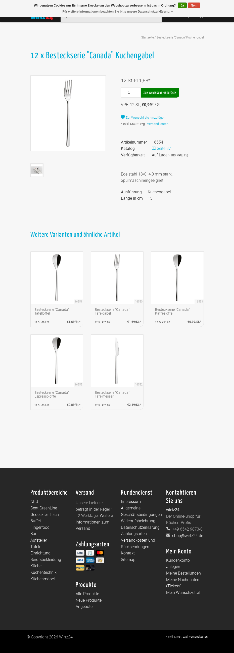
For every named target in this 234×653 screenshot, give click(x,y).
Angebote (84, 606)
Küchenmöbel (42, 579)
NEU (34, 501)
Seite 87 (161, 148)
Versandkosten (157, 124)
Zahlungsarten (134, 533)
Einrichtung (40, 553)
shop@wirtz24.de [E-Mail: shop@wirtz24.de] (187, 535)
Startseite (147, 37)
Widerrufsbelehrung (138, 520)
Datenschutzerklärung (140, 527)
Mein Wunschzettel (183, 592)
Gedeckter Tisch (44, 514)
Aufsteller (38, 540)
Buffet (35, 520)
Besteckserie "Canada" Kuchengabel (180, 37)
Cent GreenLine (43, 508)
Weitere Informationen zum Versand (94, 522)
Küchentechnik (43, 572)
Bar (33, 533)
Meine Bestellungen (183, 573)
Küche (35, 565)
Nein (194, 5)
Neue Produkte (89, 600)
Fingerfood (40, 527)
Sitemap (128, 559)
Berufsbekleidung (45, 559)
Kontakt (128, 553)
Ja (182, 5)
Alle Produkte (87, 593)
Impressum (131, 501)
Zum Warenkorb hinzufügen (160, 93)
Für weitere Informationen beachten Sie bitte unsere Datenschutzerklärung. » (118, 11)
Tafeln (35, 546)
